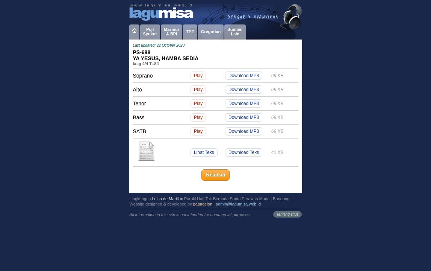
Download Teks (243, 152)
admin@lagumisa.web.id (238, 204)
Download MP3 (243, 75)
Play (198, 75)
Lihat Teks (204, 152)
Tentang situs (287, 214)
